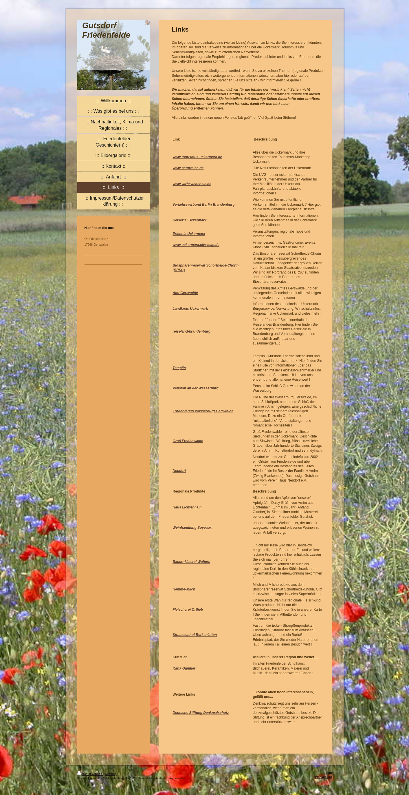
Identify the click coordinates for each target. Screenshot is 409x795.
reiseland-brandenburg (191, 331)
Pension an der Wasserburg (196, 388)
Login (328, 772)
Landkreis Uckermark (190, 309)
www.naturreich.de (188, 168)
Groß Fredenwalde (188, 441)
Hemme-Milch (184, 589)
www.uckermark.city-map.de (196, 245)
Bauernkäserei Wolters (191, 562)
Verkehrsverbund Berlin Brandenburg (203, 205)
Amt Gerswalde (185, 293)
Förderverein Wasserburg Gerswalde (203, 411)
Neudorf (179, 471)
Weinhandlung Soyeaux (192, 528)
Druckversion (90, 774)
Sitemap (110, 774)
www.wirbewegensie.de (192, 184)
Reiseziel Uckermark (189, 220)
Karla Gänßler (184, 668)
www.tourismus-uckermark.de (197, 157)
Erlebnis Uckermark (189, 234)
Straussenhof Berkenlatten (195, 635)
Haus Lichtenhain (187, 507)
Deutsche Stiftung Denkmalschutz (201, 713)
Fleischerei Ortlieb (188, 610)
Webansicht (323, 777)
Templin (179, 368)
